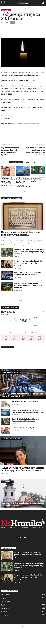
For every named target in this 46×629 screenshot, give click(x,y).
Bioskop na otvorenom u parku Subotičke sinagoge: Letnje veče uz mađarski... (28, 285)
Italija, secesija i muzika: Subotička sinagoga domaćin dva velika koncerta (28, 263)
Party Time (4, 615)
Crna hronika (5, 601)
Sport (3, 605)
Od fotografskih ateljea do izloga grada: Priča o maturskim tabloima (28, 553)
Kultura (3, 598)
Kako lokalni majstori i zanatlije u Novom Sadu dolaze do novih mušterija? (22, 395)
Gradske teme (11, 8)
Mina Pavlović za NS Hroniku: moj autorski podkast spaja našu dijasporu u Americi (22, 469)
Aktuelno (4, 612)
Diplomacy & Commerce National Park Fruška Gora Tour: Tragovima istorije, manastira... (29, 251)
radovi (36, 123)
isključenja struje (26, 123)
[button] (42, 3)
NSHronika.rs (23, 301)
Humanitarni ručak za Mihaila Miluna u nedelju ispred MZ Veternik (38, 179)
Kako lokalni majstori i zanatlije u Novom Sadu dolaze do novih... (27, 273)
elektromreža (15, 123)
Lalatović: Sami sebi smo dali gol (23, 428)
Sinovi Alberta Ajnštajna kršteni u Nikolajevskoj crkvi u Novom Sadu (22, 504)
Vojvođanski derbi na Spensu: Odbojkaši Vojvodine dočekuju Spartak (10, 151)
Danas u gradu (6, 608)
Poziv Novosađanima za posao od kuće (25, 401)
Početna (3, 8)
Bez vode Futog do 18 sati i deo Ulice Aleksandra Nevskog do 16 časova (34, 151)
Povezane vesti (16, 162)
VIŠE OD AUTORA (29, 162)
